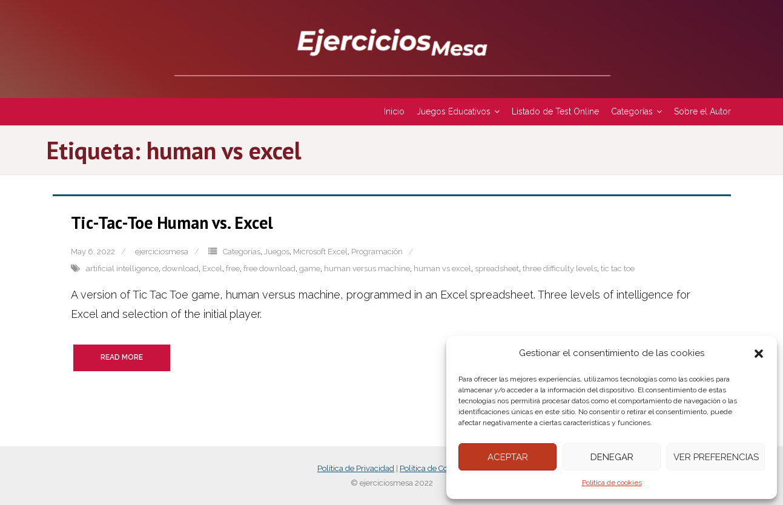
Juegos (276, 251)
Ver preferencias (716, 457)
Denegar (611, 457)
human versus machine (367, 268)
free (233, 268)
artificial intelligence (122, 268)
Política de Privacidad (355, 468)
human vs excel (442, 268)
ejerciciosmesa (161, 251)
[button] (759, 354)
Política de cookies (612, 482)
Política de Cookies (433, 468)
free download (269, 268)
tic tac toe (618, 268)
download (180, 268)
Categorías (241, 251)
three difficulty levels (560, 268)
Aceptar (507, 457)
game (309, 268)
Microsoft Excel (320, 251)
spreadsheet (497, 268)
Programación (377, 251)
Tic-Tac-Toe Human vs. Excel (172, 222)
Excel (212, 268)
